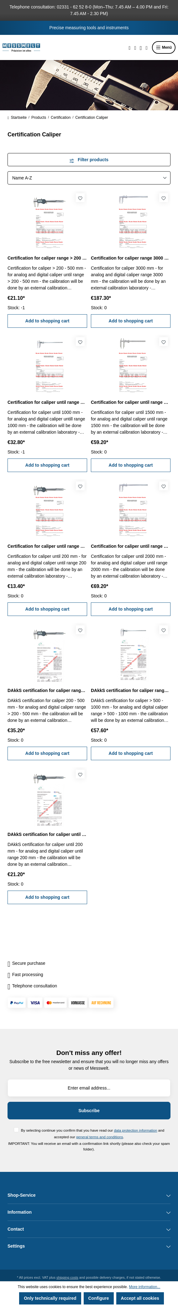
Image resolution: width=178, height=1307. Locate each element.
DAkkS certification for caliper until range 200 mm (47, 834)
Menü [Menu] (164, 47)
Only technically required (50, 1298)
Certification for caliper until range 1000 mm (47, 402)
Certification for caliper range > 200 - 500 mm (47, 258)
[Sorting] (89, 177)
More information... (144, 1287)
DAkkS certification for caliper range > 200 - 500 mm (47, 690)
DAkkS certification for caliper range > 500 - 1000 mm (130, 690)
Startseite (17, 117)
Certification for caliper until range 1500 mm (130, 402)
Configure (98, 1298)
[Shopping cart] (146, 47)
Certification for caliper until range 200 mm (47, 546)
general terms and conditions (99, 1137)
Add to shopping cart (47, 320)
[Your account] (141, 47)
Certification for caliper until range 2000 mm (130, 546)
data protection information (135, 1130)
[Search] (130, 47)
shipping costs (67, 1277)
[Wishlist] (135, 47)
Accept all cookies (140, 1298)
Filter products (89, 159)
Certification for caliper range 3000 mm (130, 258)
